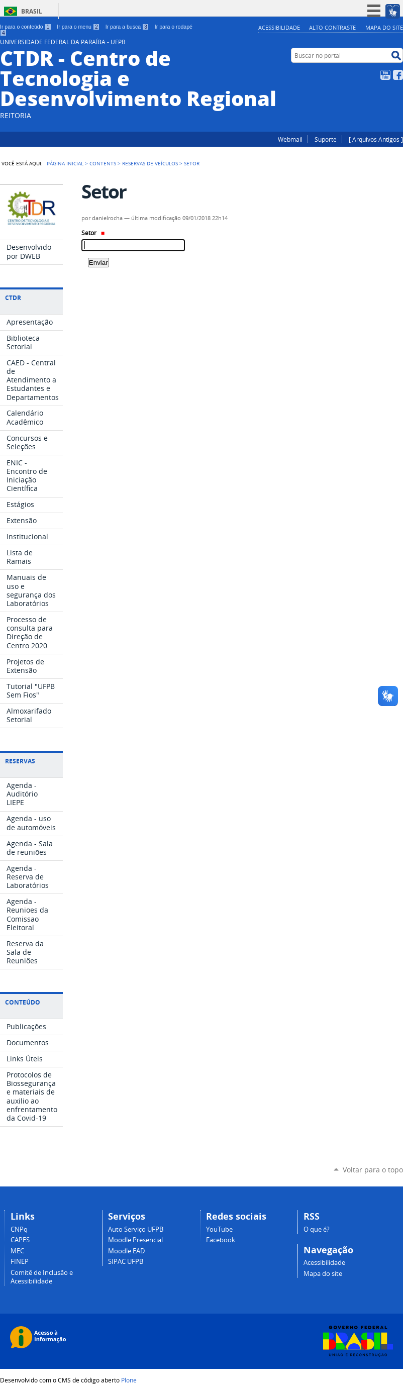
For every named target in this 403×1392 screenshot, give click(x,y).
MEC (17, 1251)
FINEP (20, 1261)
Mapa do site (384, 27)
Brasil (31, 11)
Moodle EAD (126, 1251)
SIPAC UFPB (125, 1261)
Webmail (290, 139)
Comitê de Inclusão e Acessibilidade (42, 1276)
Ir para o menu (78, 27)
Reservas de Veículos (150, 163)
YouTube (385, 75)
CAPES (20, 1240)
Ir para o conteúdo (25, 27)
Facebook (398, 75)
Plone (129, 1380)
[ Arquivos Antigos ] (376, 139)
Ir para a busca (127, 27)
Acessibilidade (279, 27)
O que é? (317, 1229)
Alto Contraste (332, 27)
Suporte (326, 139)
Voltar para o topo (373, 1169)
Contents (102, 163)
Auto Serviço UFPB (135, 1229)
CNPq (19, 1229)
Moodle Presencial (135, 1240)
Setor (93, 233)
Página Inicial (65, 163)
